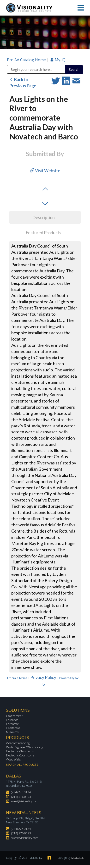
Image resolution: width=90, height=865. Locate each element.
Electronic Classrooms (20, 751)
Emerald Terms (17, 678)
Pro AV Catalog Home (27, 59)
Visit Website (45, 170)
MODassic (77, 858)
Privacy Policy (43, 677)
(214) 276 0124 (21, 792)
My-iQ (58, 59)
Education (12, 720)
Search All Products (22, 765)
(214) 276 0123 (21, 797)
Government (14, 716)
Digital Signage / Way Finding (24, 747)
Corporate (12, 724)
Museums (12, 732)
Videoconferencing (18, 743)
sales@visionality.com (24, 801)
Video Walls (13, 759)
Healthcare (13, 728)
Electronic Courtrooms (20, 755)
